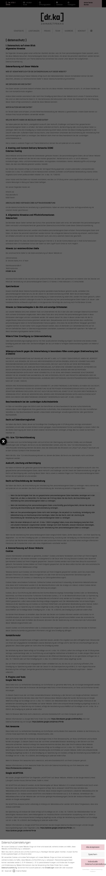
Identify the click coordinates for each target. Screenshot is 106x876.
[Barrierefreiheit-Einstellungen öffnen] (3, 441)
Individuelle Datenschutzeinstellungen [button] (94, 863)
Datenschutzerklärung (9, 869)
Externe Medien (20, 872)
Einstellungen (49, 869)
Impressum (93, 872)
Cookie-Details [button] (86, 870)
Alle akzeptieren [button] (92, 848)
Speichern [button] (92, 855)
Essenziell (6, 872)
